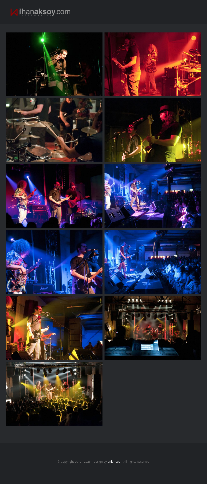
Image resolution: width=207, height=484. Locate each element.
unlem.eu (114, 461)
